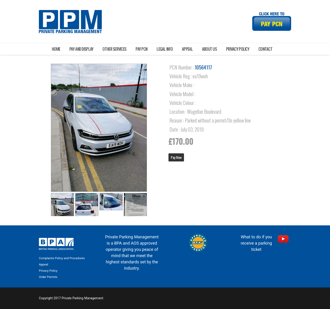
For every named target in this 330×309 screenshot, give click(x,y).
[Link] (70, 21)
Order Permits (48, 277)
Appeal (43, 264)
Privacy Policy (48, 270)
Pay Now (176, 157)
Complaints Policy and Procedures (62, 258)
